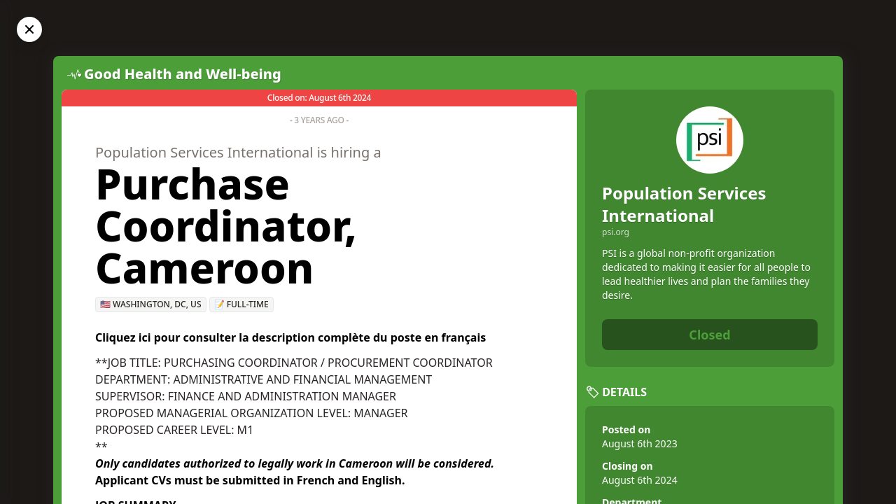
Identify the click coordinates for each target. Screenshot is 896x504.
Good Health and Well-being (182, 73)
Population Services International (684, 204)
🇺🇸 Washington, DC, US (151, 304)
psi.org (615, 232)
